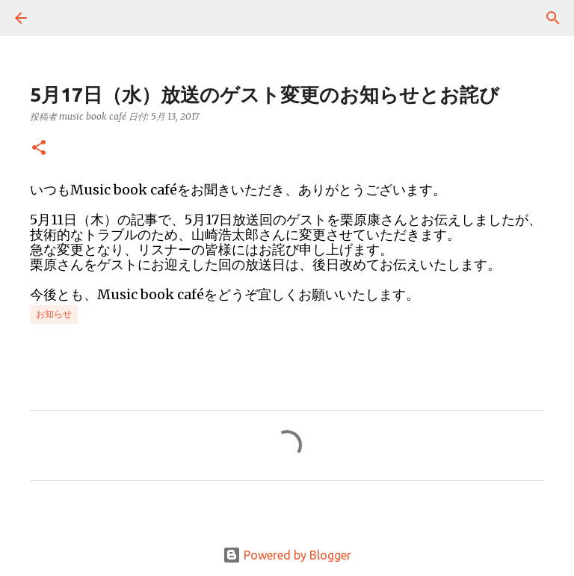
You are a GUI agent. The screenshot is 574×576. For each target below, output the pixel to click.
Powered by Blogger (287, 555)
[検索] (63, 18)
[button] (39, 148)
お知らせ (54, 314)
